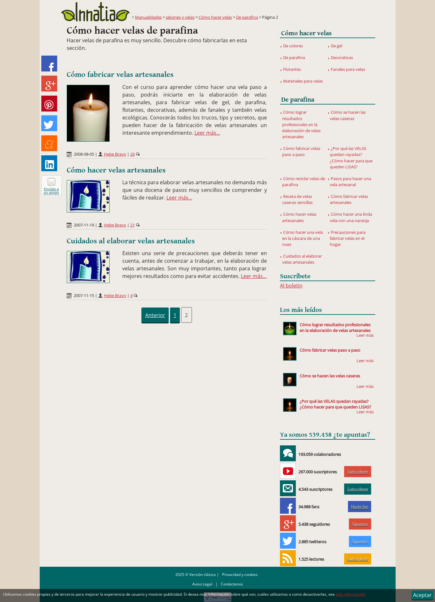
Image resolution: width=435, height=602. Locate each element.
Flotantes (292, 69)
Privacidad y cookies (240, 574)
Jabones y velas (180, 17)
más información (350, 594)
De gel (336, 46)
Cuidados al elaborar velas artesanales (131, 241)
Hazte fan (359, 506)
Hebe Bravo (115, 154)
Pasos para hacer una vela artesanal (350, 181)
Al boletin (291, 285)
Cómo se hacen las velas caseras (348, 115)
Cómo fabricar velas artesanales (120, 74)
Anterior (155, 315)
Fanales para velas (348, 69)
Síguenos (360, 524)
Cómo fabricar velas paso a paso (301, 151)
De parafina (247, 17)
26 (132, 154)
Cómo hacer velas (215, 17)
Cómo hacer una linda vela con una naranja (351, 217)
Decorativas (342, 57)
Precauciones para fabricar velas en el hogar (348, 238)
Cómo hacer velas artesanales (116, 170)
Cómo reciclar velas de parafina (303, 181)
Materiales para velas (303, 81)
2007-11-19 (84, 225)
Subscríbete (357, 471)
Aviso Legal (202, 584)
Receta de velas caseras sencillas (297, 199)
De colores (293, 46)
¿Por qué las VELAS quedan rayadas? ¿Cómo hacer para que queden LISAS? (351, 157)
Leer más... (207, 132)
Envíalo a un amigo (51, 190)
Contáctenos (232, 584)
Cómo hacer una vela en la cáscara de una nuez (302, 238)
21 (132, 225)
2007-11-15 (84, 295)
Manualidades (148, 17)
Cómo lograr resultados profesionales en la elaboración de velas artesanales (301, 124)
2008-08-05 (84, 154)
